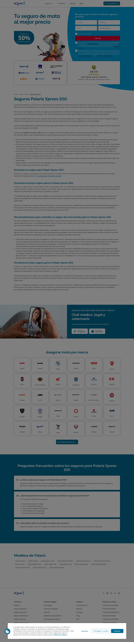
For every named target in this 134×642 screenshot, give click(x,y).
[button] (7, 631)
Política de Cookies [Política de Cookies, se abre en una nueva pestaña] (60, 635)
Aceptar (117, 631)
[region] (67, 631)
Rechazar (84, 631)
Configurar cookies (101, 631)
